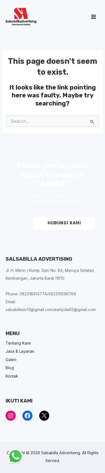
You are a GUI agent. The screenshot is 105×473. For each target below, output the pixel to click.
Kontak (12, 376)
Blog (10, 367)
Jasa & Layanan (20, 351)
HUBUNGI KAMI (64, 222)
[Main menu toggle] (93, 17)
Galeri (11, 359)
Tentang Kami (18, 343)
